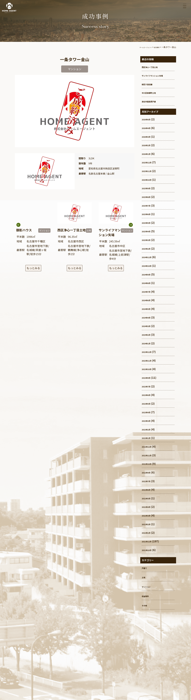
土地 (144, 577)
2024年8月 (148, 283)
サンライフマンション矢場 (158, 75)
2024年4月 (148, 317)
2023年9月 (148, 377)
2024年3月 (148, 326)
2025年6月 (148, 214)
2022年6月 (148, 489)
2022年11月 (149, 455)
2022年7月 (148, 481)
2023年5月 (148, 403)
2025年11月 (149, 171)
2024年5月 (148, 309)
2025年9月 (148, 188)
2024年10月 (149, 266)
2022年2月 (148, 524)
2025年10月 (149, 179)
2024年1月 (148, 343)
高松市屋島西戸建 (152, 101)
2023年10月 (149, 369)
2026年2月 (148, 145)
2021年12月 (149, 541)
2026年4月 (148, 128)
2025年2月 (148, 248)
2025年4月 (148, 231)
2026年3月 (148, 136)
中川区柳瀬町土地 (152, 92)
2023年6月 (148, 395)
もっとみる (33, 268)
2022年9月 (148, 472)
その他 (146, 605)
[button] (131, 233)
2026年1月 (148, 154)
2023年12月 (149, 352)
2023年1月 (148, 438)
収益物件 (147, 596)
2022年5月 (148, 498)
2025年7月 (148, 205)
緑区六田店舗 (150, 84)
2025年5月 (148, 222)
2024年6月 (148, 300)
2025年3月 (148, 240)
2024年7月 (148, 291)
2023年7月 (148, 386)
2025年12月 (149, 162)
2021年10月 (149, 550)
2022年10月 (149, 464)
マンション (148, 586)
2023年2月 (148, 429)
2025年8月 (148, 197)
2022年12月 (149, 446)
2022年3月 (148, 515)
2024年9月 (148, 274)
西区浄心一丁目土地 (154, 67)
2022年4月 (148, 507)
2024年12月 (149, 257)
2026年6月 (148, 119)
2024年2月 (148, 334)
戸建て (146, 568)
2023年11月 (149, 360)
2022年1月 (148, 532)
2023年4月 (148, 412)
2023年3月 (148, 420)
